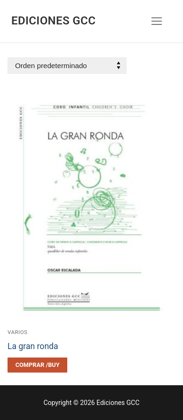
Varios (17, 332)
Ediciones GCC (53, 20)
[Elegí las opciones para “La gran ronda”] (37, 365)
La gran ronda (33, 346)
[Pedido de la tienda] (67, 65)
